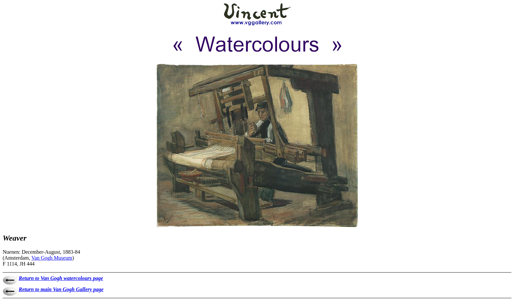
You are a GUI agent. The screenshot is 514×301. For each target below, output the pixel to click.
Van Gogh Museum (51, 258)
